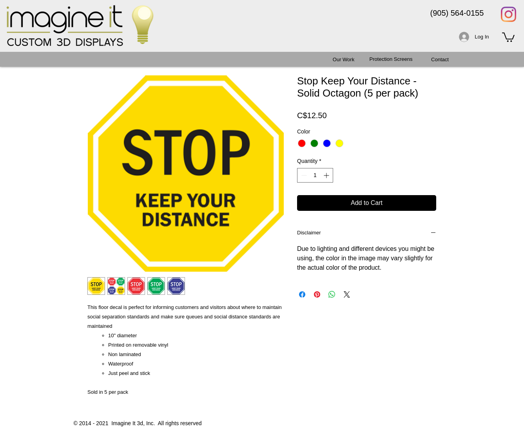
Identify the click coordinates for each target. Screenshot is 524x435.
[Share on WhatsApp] (332, 294)
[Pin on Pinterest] (317, 294)
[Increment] (327, 175)
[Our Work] (344, 60)
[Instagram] (508, 14)
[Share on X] (347, 294)
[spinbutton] (315, 175)
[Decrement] (303, 175)
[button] (508, 36)
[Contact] (440, 60)
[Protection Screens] (391, 59)
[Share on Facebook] (302, 294)
